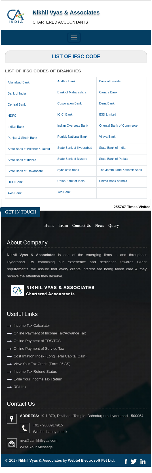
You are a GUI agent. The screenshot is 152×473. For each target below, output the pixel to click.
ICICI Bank (64, 114)
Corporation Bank (69, 103)
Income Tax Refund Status (26, 371)
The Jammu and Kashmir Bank (120, 169)
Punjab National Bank (72, 136)
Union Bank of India (71, 181)
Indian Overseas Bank (72, 125)
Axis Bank (15, 193)
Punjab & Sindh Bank (22, 137)
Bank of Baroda (110, 81)
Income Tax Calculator (23, 325)
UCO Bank (15, 182)
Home (49, 225)
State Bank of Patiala (113, 158)
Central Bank (17, 104)
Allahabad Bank (18, 82)
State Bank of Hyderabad (74, 147)
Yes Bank (63, 192)
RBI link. (12, 387)
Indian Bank (16, 126)
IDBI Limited (107, 114)
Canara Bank (108, 92)
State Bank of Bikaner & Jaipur (29, 148)
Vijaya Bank (107, 136)
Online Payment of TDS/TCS (28, 341)
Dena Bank (106, 103)
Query (113, 225)
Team (63, 225)
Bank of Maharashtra (71, 92)
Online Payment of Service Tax (30, 348)
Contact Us (81, 225)
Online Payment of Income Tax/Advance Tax (41, 333)
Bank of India (17, 93)
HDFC (12, 115)
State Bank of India (112, 147)
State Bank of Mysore (72, 158)
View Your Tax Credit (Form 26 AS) (33, 364)
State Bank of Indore (22, 160)
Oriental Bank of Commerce (118, 125)
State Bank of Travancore (25, 171)
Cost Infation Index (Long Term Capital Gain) (41, 356)
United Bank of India (113, 181)
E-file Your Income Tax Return (29, 379)
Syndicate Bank (68, 169)
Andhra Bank (66, 81)
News (99, 225)
